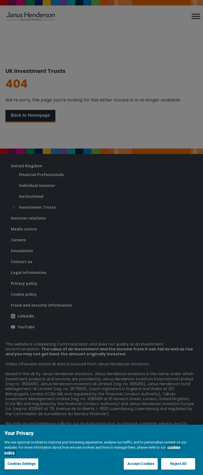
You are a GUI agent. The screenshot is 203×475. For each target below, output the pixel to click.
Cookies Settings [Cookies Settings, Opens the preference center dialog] (21, 464)
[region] (101, 450)
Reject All (178, 464)
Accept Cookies (140, 464)
